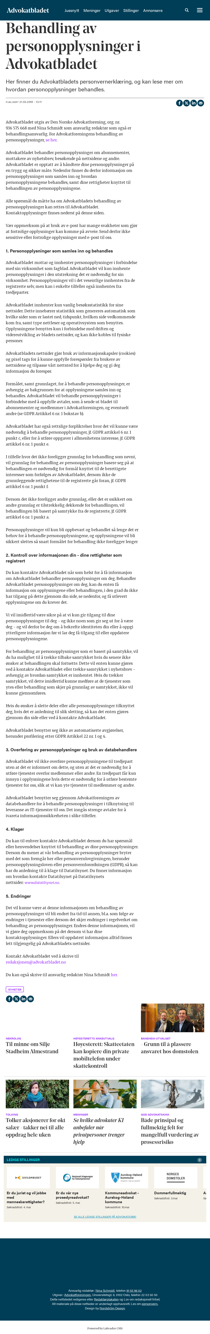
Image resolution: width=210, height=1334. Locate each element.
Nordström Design (112, 1308)
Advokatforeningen (77, 1295)
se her (51, 140)
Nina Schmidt (105, 1290)
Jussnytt (81, 10)
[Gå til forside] (28, 10)
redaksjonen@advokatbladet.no (36, 962)
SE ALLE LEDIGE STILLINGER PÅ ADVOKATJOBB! (105, 1216)
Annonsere (162, 10)
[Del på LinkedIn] (193, 102)
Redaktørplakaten (106, 1299)
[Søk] (186, 10)
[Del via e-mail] (200, 102)
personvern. (150, 1303)
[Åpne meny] (200, 10)
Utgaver (121, 10)
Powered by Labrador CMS (105, 1328)
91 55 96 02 (134, 1290)
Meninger (101, 10)
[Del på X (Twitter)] (186, 102)
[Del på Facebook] (179, 102)
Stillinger (140, 10)
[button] (200, 1160)
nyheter (15, 989)
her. (114, 974)
